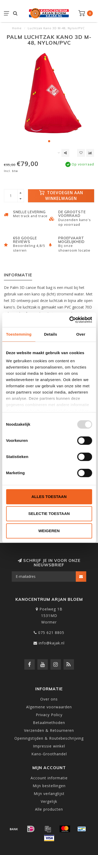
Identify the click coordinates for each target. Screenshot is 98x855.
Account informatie (49, 777)
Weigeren (49, 531)
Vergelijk (49, 801)
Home (17, 28)
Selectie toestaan (49, 513)
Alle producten (49, 809)
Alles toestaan (48, 496)
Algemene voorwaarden (49, 706)
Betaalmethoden (49, 722)
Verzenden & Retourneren (49, 730)
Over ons (49, 699)
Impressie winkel (49, 746)
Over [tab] (80, 334)
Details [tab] (50, 334)
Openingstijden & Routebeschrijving (49, 738)
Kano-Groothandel (49, 753)
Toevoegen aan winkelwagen (61, 195)
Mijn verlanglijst (49, 793)
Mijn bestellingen (49, 785)
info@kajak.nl (52, 642)
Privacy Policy (49, 714)
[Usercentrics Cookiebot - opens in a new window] (70, 319)
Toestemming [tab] (19, 334)
